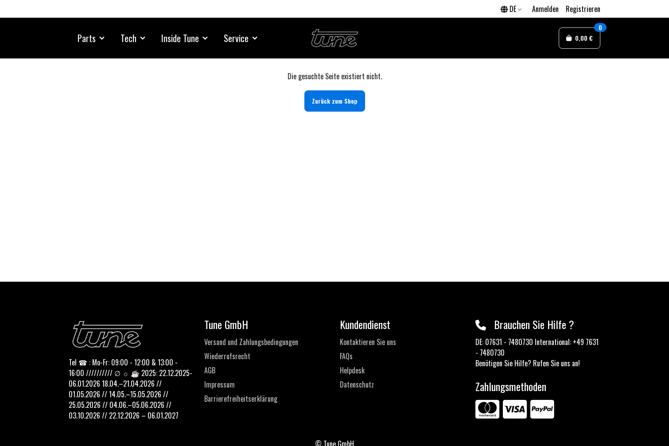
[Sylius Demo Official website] (335, 38)
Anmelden (545, 9)
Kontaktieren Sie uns (368, 342)
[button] (579, 38)
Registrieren (583, 9)
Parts (87, 38)
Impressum (219, 384)
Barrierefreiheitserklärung (240, 398)
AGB (209, 370)
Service (236, 38)
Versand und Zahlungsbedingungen (251, 342)
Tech (128, 38)
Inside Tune (180, 38)
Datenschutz (357, 384)
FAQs (346, 356)
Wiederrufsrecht (227, 356)
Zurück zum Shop (335, 100)
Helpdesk (352, 370)
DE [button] (511, 9)
